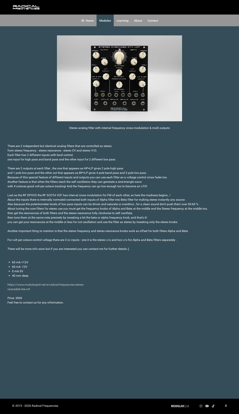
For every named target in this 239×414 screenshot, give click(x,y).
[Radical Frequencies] (26, 7)
